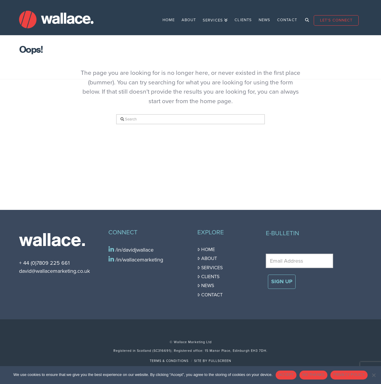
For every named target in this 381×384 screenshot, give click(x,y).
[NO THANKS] (374, 375)
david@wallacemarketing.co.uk (54, 271)
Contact (210, 295)
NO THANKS (313, 374)
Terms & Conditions (169, 361)
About (207, 258)
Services (210, 268)
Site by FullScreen (212, 361)
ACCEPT (286, 374)
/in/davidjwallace (134, 250)
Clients (208, 277)
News (205, 286)
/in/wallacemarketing (138, 259)
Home (206, 250)
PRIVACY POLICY (349, 374)
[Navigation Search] (305, 17)
